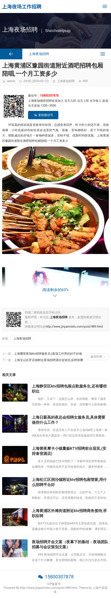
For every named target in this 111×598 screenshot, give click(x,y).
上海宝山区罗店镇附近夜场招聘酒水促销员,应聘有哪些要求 (53, 360)
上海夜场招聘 (66, 81)
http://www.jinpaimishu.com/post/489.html (74, 326)
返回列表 (96, 356)
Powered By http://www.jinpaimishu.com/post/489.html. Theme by (48, 587)
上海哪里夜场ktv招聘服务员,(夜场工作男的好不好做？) (50, 353)
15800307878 (59, 576)
